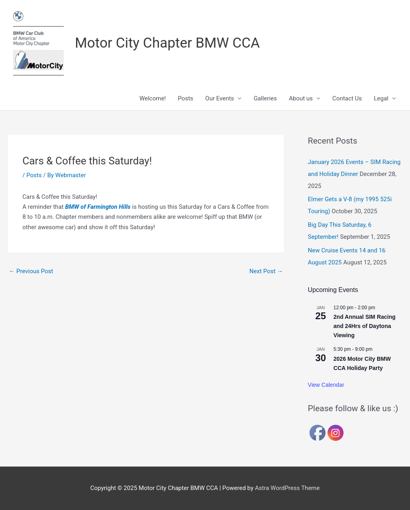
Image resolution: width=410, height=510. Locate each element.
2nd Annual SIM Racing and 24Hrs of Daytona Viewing (365, 326)
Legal (381, 98)
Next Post (266, 271)
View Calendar (326, 385)
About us (301, 98)
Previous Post (31, 271)
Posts (185, 98)
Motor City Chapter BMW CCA (167, 43)
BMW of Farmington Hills (98, 206)
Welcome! (152, 98)
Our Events (219, 98)
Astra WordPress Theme (287, 488)
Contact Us (347, 98)
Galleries (265, 98)
